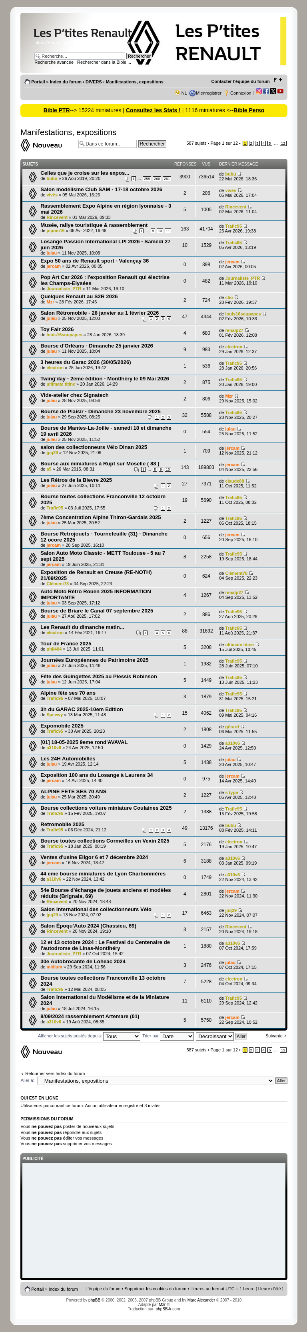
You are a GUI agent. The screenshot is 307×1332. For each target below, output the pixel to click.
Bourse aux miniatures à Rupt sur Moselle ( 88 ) (99, 464)
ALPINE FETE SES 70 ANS (73, 791)
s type (231, 792)
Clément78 (58, 583)
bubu (52, 178)
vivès (52, 194)
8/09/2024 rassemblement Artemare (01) (89, 1016)
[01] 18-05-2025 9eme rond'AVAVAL (84, 742)
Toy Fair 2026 (57, 329)
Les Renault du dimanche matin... (82, 627)
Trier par (168, 1035)
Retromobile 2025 (62, 824)
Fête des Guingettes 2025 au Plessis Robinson (98, 676)
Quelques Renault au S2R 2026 (79, 296)
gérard (232, 726)
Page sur (224, 143)
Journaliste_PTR (64, 288)
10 (160, 231)
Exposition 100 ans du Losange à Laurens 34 (96, 775)
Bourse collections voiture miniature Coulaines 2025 (105, 808)
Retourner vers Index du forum (55, 1073)
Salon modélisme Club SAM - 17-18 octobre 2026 (101, 189)
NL (184, 93)
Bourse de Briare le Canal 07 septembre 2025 (96, 611)
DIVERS (94, 81)
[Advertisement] (153, 1221)
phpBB (94, 1300)
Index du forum (66, 81)
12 (283, 143)
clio (229, 297)
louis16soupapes (243, 313)
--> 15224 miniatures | (98, 110)
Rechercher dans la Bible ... (104, 62)
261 (167, 179)
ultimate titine (61, 384)
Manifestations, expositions (134, 81)
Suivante (274, 1035)
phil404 (54, 649)
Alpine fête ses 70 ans (68, 693)
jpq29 (52, 452)
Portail (38, 81)
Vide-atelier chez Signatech (74, 395)
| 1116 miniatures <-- (207, 110)
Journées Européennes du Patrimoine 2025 (94, 660)
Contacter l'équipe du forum (240, 81)
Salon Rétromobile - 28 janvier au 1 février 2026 (99, 313)
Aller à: (27, 1080)
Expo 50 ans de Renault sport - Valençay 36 (94, 261)
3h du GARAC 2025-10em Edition (81, 709)
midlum (54, 966)
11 (168, 231)
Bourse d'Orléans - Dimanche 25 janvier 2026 (96, 346)
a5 (49, 469)
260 (157, 179)
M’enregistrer (208, 93)
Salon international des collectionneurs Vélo (96, 909)
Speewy (55, 714)
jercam (54, 266)
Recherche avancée (54, 62)
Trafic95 (233, 226)
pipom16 (56, 230)
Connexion (240, 93)
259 (147, 179)
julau (52, 253)
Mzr (50, 301)
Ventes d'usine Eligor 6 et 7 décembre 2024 (94, 857)
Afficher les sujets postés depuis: (89, 1035)
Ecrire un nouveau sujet (47, 145)
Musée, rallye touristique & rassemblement (94, 225)
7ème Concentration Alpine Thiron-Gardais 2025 (100, 517)
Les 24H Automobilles (67, 759)
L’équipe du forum (103, 1288)
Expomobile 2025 (62, 726)
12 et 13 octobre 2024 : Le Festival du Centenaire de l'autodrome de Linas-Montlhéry (105, 945)
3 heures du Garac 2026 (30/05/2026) (85, 362)
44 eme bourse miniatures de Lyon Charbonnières (102, 874)
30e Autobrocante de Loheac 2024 (83, 961)
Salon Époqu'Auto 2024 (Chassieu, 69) (88, 926)
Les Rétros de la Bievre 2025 (76, 480)
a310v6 (54, 747)
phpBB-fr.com (168, 1309)
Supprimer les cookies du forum (156, 1288)
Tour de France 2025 (65, 644)
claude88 (234, 481)
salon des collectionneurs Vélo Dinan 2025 (93, 447)
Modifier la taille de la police (277, 80)
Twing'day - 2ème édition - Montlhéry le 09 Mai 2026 (104, 379)
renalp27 (234, 330)
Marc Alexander (201, 1300)
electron (233, 346)
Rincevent (57, 217)
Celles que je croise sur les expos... (84, 173)
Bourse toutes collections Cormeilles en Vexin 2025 (104, 841)
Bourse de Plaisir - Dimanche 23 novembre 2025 (100, 411)
